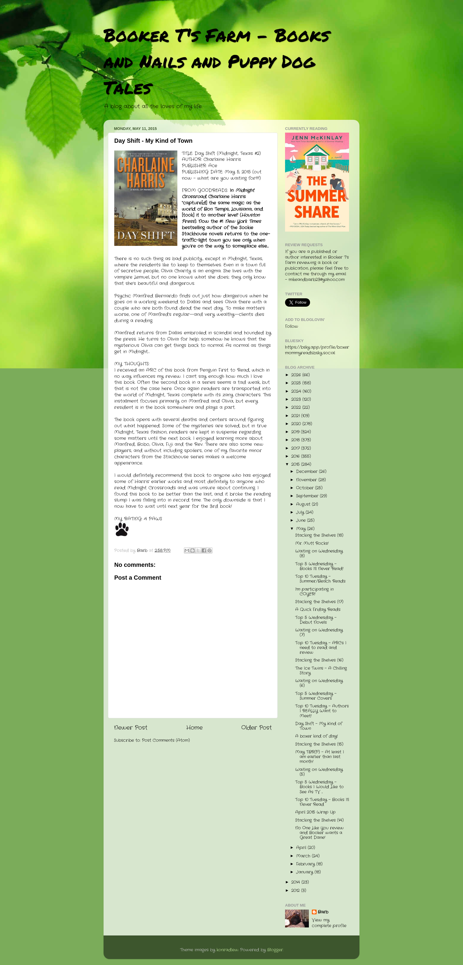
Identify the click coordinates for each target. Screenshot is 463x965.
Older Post (256, 728)
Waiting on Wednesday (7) (319, 632)
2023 (296, 399)
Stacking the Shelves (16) (319, 660)
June (301, 520)
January (305, 872)
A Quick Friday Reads (317, 609)
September (308, 496)
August (304, 504)
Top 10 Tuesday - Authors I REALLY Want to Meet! (322, 711)
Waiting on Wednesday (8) (319, 553)
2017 (296, 448)
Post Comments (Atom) (166, 740)
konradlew (227, 950)
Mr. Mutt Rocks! (312, 543)
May (301, 529)
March (304, 856)
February (306, 864)
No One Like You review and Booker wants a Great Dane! (319, 832)
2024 (297, 391)
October (305, 488)
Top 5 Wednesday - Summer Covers (316, 696)
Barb (323, 912)
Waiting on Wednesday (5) (319, 772)
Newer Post (130, 728)
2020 (296, 424)
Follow (291, 326)
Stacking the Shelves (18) (319, 535)
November (307, 480)
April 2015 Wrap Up (315, 812)
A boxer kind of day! (316, 736)
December (307, 471)
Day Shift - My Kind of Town (318, 726)
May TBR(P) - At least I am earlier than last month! (319, 756)
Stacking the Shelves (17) (319, 602)
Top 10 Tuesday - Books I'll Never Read (322, 802)
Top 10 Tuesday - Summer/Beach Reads (320, 579)
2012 (296, 890)
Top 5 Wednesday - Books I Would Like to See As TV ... (319, 787)
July (301, 512)
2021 (296, 416)
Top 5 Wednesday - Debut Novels (316, 620)
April (302, 848)
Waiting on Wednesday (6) (319, 683)
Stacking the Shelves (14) (319, 820)
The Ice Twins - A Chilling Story (321, 670)
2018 (296, 440)
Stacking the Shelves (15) (319, 744)
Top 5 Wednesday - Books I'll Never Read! (319, 566)
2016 (296, 456)
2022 (296, 407)
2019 (296, 432)
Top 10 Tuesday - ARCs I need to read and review (320, 647)
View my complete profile (329, 923)
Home (194, 728)
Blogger (275, 950)
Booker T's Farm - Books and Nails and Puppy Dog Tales (216, 61)
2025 (296, 383)
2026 (296, 375)
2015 (296, 464)
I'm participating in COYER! (314, 592)
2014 (296, 882)
